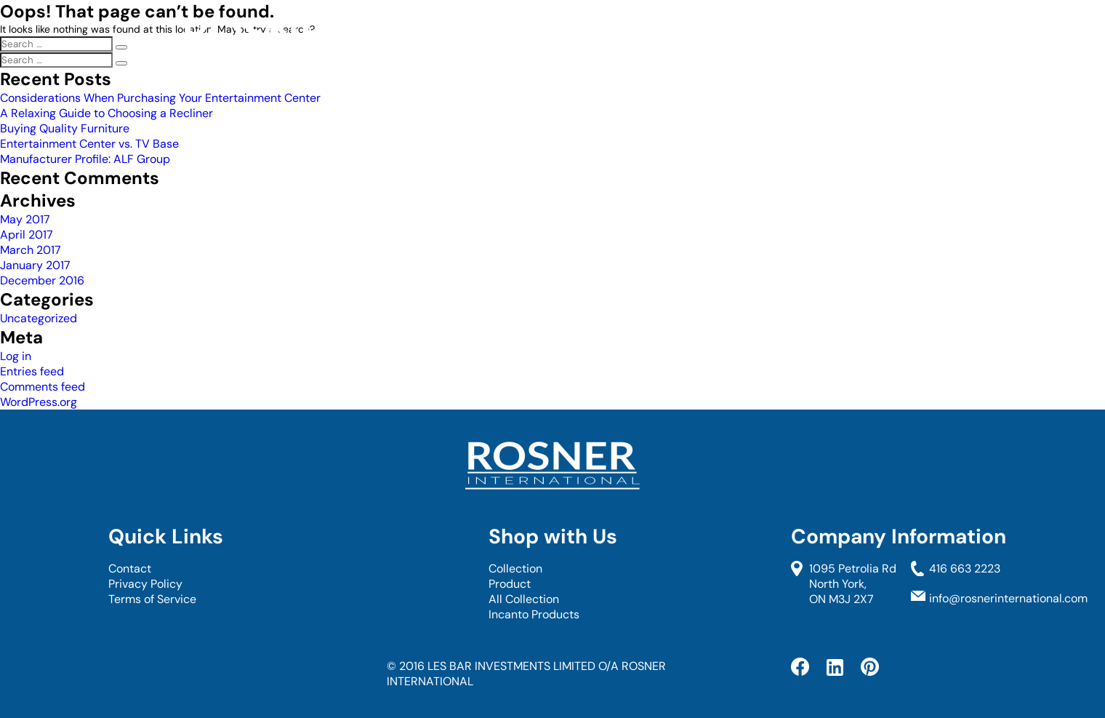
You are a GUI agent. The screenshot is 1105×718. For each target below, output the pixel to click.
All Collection (524, 599)
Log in (15, 356)
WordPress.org (38, 402)
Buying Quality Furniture (64, 128)
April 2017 (26, 234)
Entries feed (32, 371)
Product (510, 583)
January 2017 (35, 265)
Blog (891, 42)
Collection (638, 42)
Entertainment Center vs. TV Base (89, 143)
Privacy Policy (145, 583)
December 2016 (42, 280)
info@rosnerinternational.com (1008, 598)
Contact (813, 42)
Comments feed (42, 386)
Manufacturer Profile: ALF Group (85, 159)
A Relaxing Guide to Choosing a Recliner (106, 113)
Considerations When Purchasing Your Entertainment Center (160, 97)
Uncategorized (38, 318)
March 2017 (30, 250)
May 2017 (25, 219)
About (729, 42)
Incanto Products (534, 614)
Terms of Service (152, 599)
